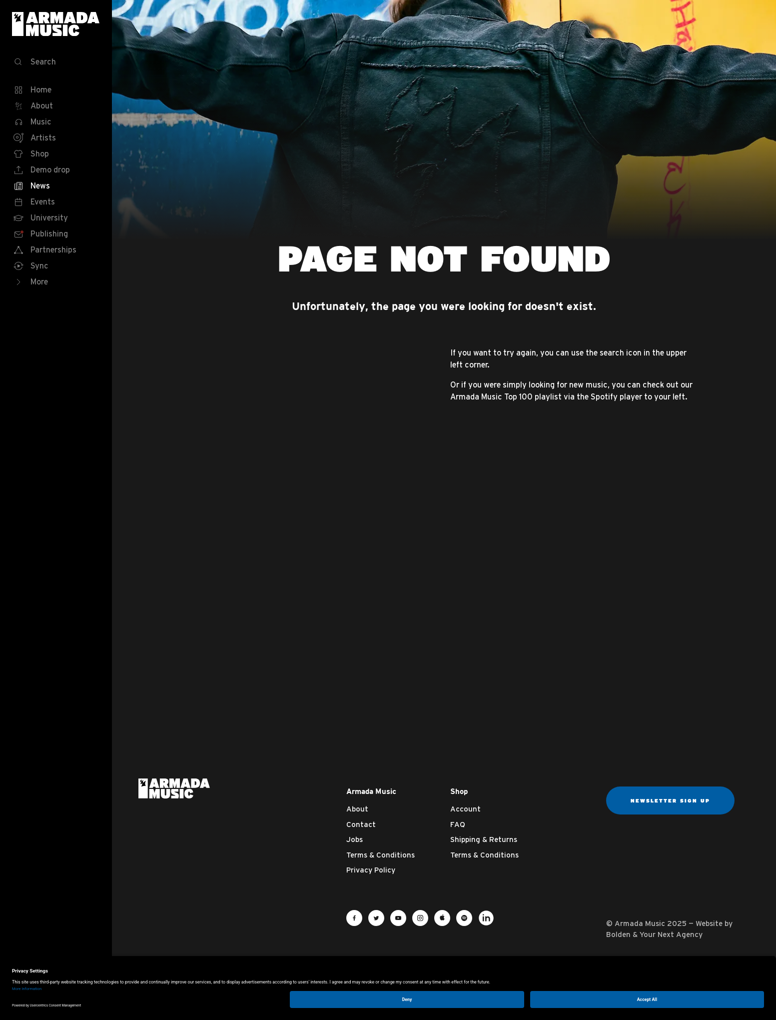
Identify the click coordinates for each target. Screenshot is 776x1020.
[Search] (56, 62)
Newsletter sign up (670, 801)
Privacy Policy (370, 870)
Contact (361, 824)
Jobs (354, 839)
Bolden (618, 934)
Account (465, 808)
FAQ (457, 824)
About (357, 808)
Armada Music (56, 24)
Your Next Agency (671, 934)
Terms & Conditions (380, 854)
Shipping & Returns (483, 839)
